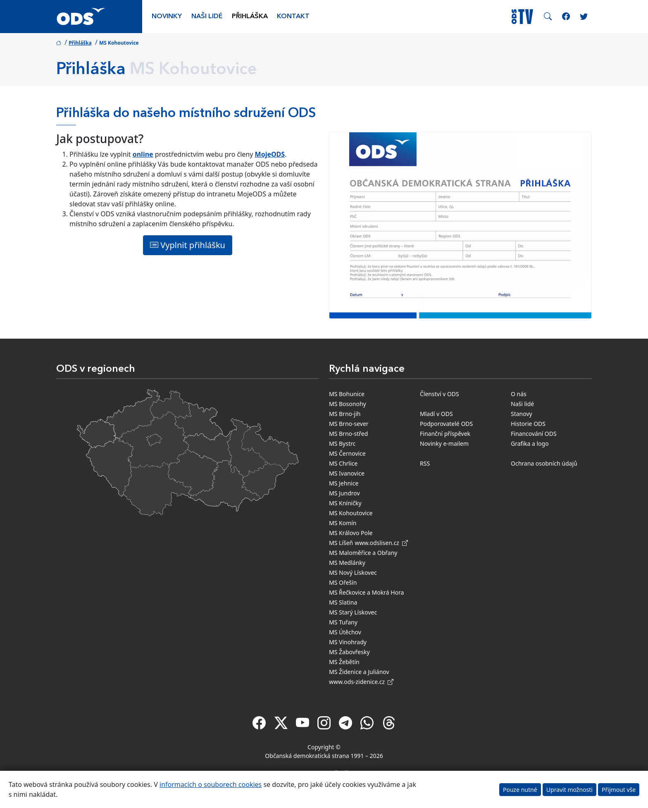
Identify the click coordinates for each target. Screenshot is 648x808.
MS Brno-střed (348, 433)
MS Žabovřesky (349, 652)
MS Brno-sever (349, 424)
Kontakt (293, 16)
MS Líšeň (341, 543)
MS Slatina (343, 602)
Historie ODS (528, 424)
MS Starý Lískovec (353, 612)
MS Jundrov (344, 493)
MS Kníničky (345, 503)
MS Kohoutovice (351, 513)
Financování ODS (534, 433)
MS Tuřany (343, 622)
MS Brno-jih (344, 414)
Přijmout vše (619, 790)
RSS (425, 463)
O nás (518, 394)
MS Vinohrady (348, 642)
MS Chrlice (343, 463)
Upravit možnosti (569, 790)
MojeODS (270, 154)
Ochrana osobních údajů (544, 463)
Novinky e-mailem (444, 443)
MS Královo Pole (351, 533)
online (143, 154)
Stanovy (521, 414)
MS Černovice (347, 453)
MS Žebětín (344, 662)
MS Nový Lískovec (353, 572)
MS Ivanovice (346, 473)
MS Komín (343, 523)
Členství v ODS (439, 394)
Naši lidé (207, 16)
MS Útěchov (345, 632)
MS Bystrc (342, 443)
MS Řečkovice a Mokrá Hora (366, 592)
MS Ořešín (343, 582)
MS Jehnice (343, 483)
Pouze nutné (520, 790)
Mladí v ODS (436, 414)
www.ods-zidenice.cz (361, 682)
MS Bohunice (346, 394)
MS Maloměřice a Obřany (363, 553)
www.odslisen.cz (381, 543)
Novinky (167, 16)
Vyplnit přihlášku (187, 245)
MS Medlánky (347, 563)
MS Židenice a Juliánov (359, 672)
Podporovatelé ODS (446, 424)
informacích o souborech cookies (211, 784)
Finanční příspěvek (445, 433)
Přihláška (250, 16)
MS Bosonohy (347, 404)
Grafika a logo (530, 443)
